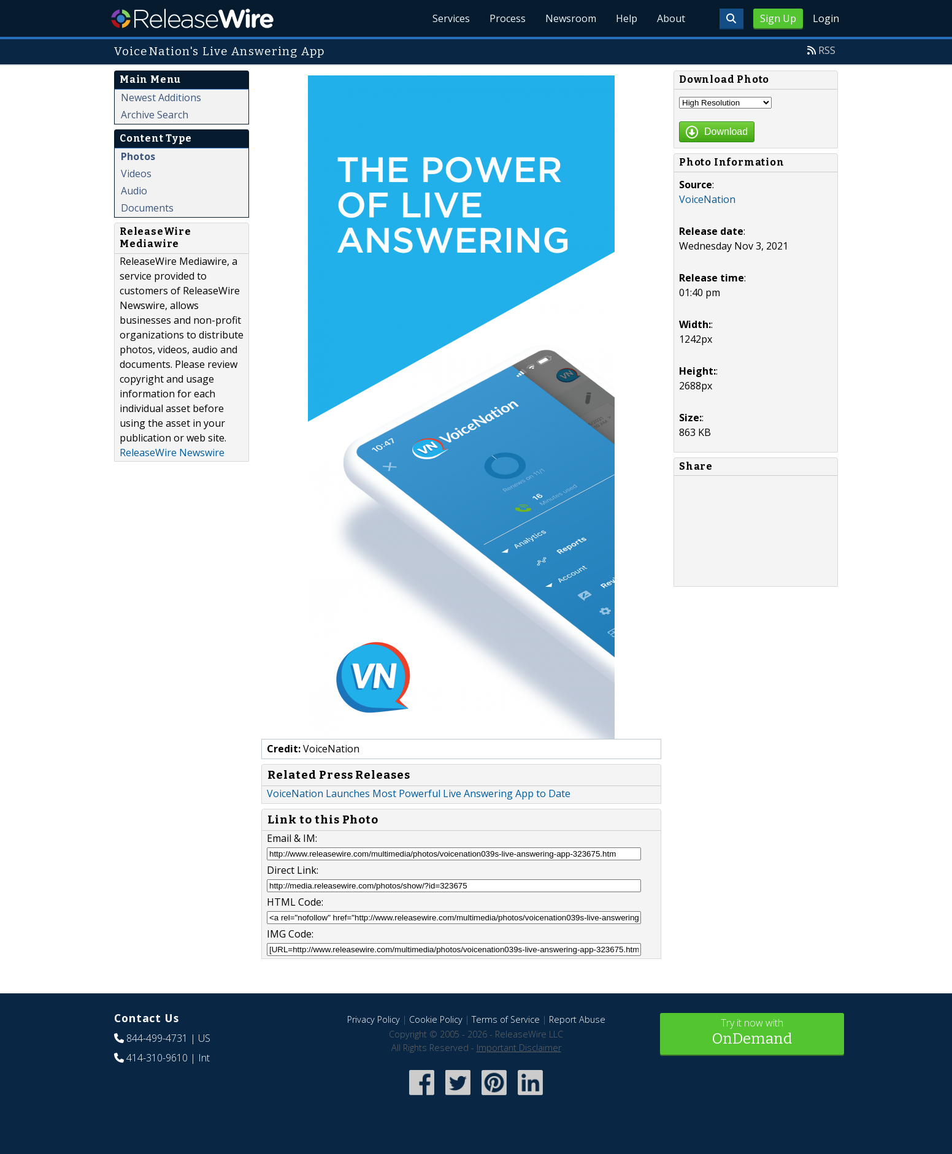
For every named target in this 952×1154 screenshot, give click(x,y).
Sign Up (778, 18)
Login (826, 18)
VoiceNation (707, 199)
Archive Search (154, 114)
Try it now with (752, 1033)
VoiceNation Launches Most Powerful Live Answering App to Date (418, 793)
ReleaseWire (192, 18)
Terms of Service (506, 1019)
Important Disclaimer (519, 1047)
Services (451, 18)
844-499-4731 (157, 1038)
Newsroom (570, 18)
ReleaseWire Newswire (172, 452)
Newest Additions (161, 97)
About (671, 18)
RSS (826, 50)
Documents (147, 208)
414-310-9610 (157, 1057)
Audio (134, 190)
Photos (138, 156)
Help (626, 18)
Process (507, 18)
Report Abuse (577, 1019)
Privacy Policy (373, 1019)
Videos (136, 173)
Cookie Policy (436, 1019)
